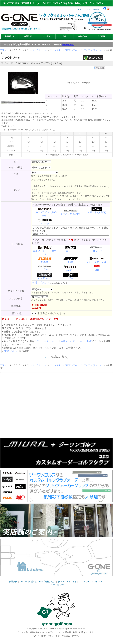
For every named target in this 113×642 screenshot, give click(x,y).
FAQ (64, 36)
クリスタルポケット (67, 581)
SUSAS (44, 261)
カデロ (44, 269)
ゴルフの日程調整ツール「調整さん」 (37, 581)
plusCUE (70, 270)
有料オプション (40, 282)
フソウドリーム (39, 50)
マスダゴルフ (45, 278)
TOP (79, 9)
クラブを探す (100, 36)
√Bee (70, 278)
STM (70, 262)
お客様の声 (28, 36)
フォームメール (44, 341)
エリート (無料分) (96, 212)
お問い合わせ (82, 36)
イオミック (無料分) (70, 214)
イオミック (97, 251)
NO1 (96, 270)
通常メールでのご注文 (72, 341)
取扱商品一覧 (9, 36)
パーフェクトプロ (96, 262)
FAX (89, 341)
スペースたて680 (56, 584)
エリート (70, 251)
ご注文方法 (46, 36)
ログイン (87, 9)
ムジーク (44, 223)
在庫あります (68, 44)
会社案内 (13, 581)
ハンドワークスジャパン (90, 581)
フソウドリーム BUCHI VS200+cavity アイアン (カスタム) (76, 50)
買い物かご (96, 9)
